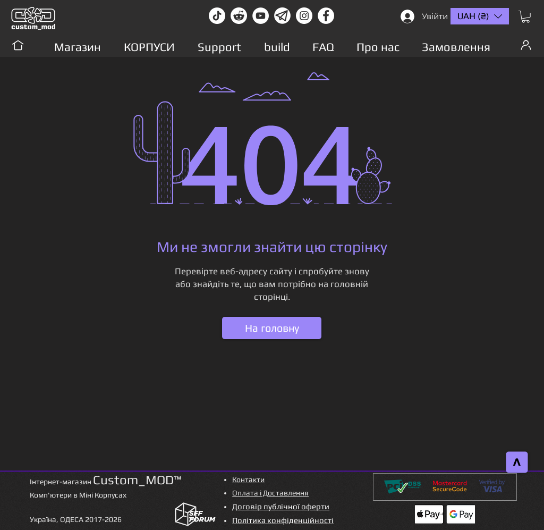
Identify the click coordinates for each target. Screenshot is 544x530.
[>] (517, 462)
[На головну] (271, 328)
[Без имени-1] (282, 15)
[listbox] (479, 16)
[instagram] (304, 15)
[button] (525, 17)
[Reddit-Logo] (239, 15)
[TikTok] (217, 15)
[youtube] (260, 15)
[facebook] (326, 15)
